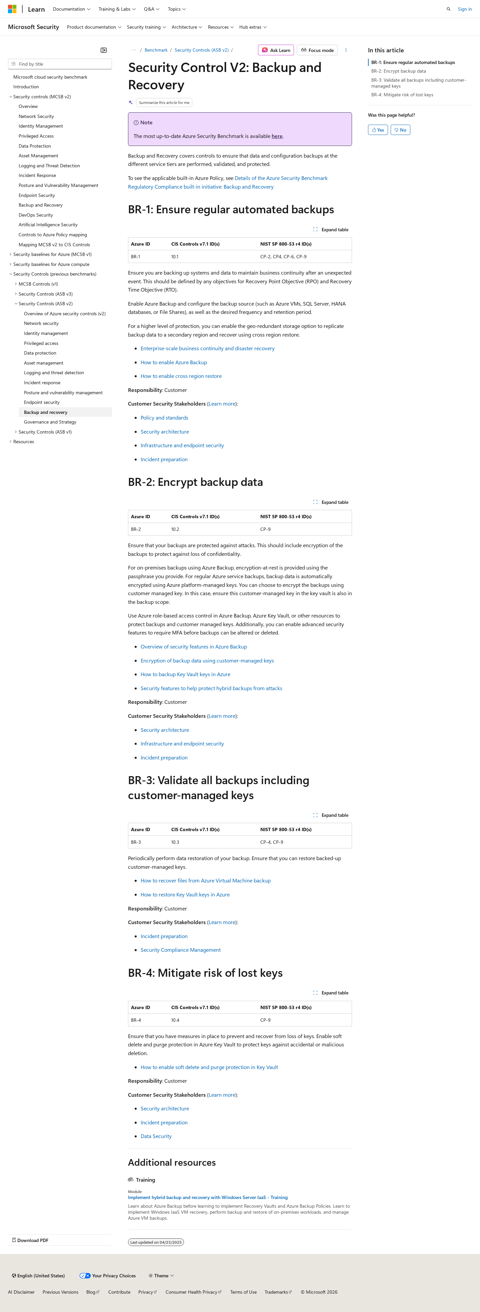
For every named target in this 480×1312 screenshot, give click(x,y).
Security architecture (165, 431)
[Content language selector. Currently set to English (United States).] (38, 1275)
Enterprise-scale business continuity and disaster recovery (208, 348)
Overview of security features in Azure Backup (194, 646)
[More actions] (346, 50)
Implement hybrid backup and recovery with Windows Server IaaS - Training (208, 1197)
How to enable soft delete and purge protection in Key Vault (209, 1066)
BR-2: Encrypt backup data (398, 71)
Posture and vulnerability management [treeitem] (63, 392)
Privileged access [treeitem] (41, 343)
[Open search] (448, 9)
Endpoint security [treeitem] (42, 402)
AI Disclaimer (21, 1292)
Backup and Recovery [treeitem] (41, 205)
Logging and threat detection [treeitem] (54, 372)
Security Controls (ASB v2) (202, 50)
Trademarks (276, 1292)
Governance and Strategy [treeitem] (50, 422)
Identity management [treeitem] (46, 333)
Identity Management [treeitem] (41, 126)
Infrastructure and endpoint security (182, 445)
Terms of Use (243, 1292)
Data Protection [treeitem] (35, 146)
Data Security (156, 1135)
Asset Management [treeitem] (38, 155)
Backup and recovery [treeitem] (45, 412)
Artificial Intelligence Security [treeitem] (48, 224)
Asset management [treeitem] (43, 363)
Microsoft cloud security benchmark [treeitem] (50, 77)
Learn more (222, 403)
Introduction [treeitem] (26, 86)
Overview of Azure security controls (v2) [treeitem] (65, 313)
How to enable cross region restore (181, 375)
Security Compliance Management (181, 949)
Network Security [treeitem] (36, 116)
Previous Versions (60, 1292)
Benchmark (156, 50)
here (277, 135)
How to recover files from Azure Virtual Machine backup (206, 880)
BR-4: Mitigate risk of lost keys (402, 94)
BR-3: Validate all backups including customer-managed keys (418, 83)
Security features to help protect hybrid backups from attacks (211, 687)
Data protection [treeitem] (40, 353)
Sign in (465, 9)
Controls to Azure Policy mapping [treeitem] (53, 234)
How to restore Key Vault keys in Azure (185, 894)
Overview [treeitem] (28, 106)
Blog (90, 1292)
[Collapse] (103, 50)
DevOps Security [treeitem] (36, 215)
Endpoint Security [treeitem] (37, 195)
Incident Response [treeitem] (37, 175)
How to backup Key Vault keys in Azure (185, 673)
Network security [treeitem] (41, 323)
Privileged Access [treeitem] (36, 136)
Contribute (119, 1292)
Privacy (145, 1292)
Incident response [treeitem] (42, 382)
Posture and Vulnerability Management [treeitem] (58, 185)
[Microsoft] (12, 9)
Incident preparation (164, 459)
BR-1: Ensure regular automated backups (413, 62)
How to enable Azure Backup (174, 362)
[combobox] (60, 64)
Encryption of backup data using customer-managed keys (207, 660)
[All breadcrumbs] (134, 50)
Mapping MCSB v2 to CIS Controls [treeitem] (54, 244)
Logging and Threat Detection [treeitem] (49, 165)
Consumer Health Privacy (191, 1292)
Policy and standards (164, 417)
